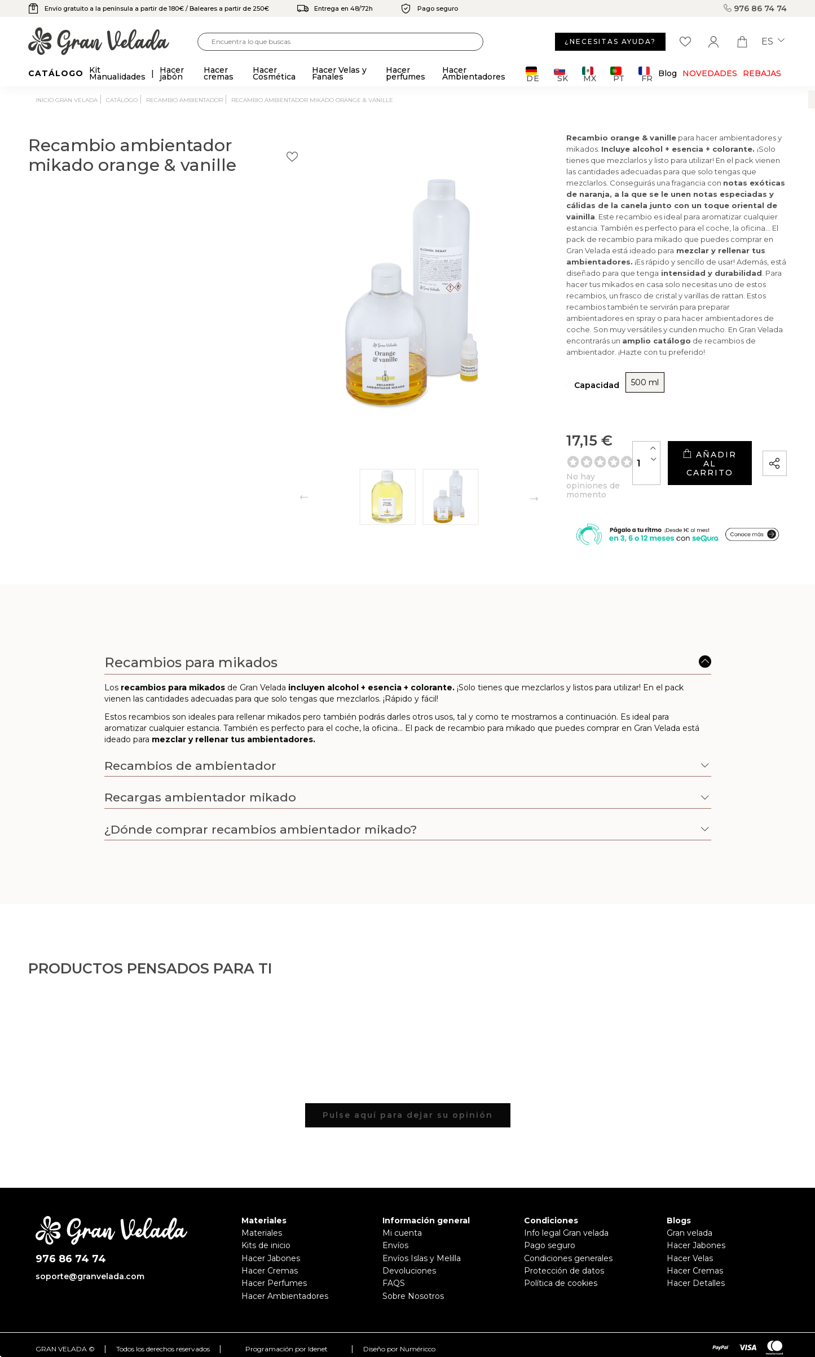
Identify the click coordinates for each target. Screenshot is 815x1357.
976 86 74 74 (755, 8)
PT (617, 74)
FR (645, 74)
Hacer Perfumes (274, 1267)
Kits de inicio (265, 1229)
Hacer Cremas (269, 1255)
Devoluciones (409, 1255)
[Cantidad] (561, 437)
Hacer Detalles (696, 1267)
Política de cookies (560, 1267)
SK (561, 74)
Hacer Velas (690, 1242)
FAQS (393, 1267)
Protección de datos (564, 1255)
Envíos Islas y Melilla (421, 1242)
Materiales (261, 1217)
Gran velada (689, 1217)
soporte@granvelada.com (90, 1260)
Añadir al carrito (666, 436)
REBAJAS (762, 73)
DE (533, 74)
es (773, 42)
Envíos (395, 1229)
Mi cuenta (402, 1217)
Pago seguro (549, 1229)
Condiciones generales (568, 1242)
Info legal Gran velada (566, 1217)
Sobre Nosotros (413, 1280)
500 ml (514, 364)
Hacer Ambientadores (284, 1280)
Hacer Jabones (270, 1242)
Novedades (709, 73)
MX (589, 74)
